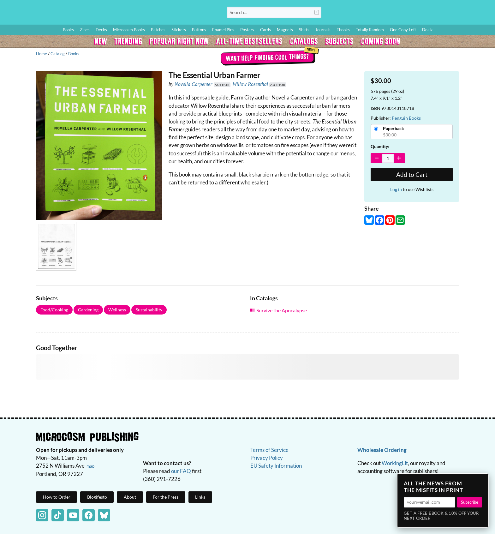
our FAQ (181, 471)
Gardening (88, 309)
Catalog (58, 53)
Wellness (117, 309)
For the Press (165, 497)
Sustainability (149, 309)
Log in (396, 189)
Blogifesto (97, 497)
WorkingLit (395, 463)
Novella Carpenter (193, 84)
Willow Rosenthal (250, 84)
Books (73, 53)
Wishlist (435, 14)
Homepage (94, 12)
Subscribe (469, 502)
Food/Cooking (54, 309)
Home (41, 53)
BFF (449, 14)
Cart (482, 14)
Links (200, 497)
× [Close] (482, 480)
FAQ (462, 14)
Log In (370, 14)
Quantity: (380, 146)
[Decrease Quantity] (376, 158)
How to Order (394, 14)
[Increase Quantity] (399, 158)
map (90, 466)
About (130, 497)
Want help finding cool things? (267, 57)
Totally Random (370, 29)
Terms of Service (269, 450)
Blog (416, 14)
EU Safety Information (276, 465)
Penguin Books (406, 118)
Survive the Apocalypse (281, 310)
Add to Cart (411, 174)
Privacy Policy (266, 457)
